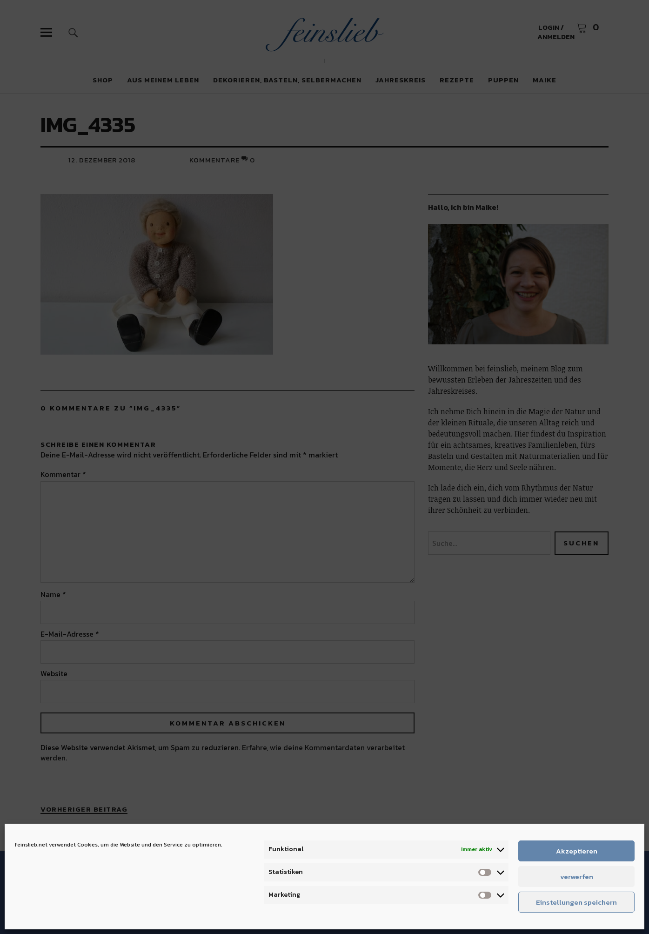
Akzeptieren (576, 851)
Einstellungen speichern (576, 902)
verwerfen (576, 876)
